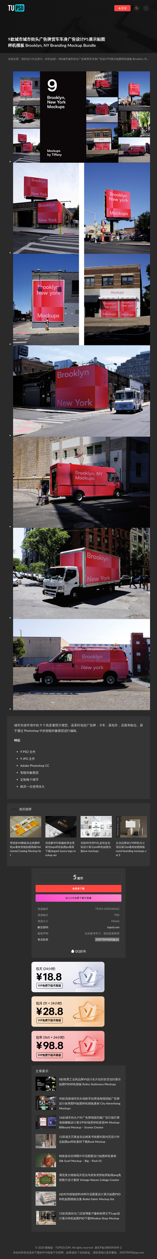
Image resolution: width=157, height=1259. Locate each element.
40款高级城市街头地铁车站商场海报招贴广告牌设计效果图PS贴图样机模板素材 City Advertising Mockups (89, 1103)
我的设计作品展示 (32, 59)
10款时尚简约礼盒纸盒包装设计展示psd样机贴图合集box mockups (96, 847)
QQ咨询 (78, 951)
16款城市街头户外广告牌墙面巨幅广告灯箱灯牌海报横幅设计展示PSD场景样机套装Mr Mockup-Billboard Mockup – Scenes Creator (89, 1122)
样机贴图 (50, 59)
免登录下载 (78, 888)
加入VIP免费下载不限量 (78, 898)
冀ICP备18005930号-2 (108, 1247)
